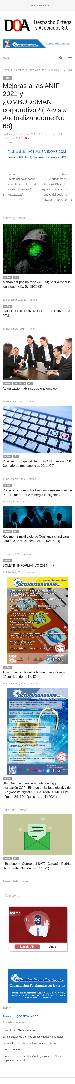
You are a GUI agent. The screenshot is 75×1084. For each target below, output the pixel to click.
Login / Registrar (39, 5)
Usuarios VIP (19, 383)
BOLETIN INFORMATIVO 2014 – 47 (28, 565)
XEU (16, 277)
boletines (7, 78)
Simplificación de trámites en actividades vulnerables (33, 1036)
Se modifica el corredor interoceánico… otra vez (30, 1043)
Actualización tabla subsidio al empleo (30, 388)
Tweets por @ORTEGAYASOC (20, 1016)
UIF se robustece (12, 1049)
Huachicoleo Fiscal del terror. (19, 1030)
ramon (9, 142)
